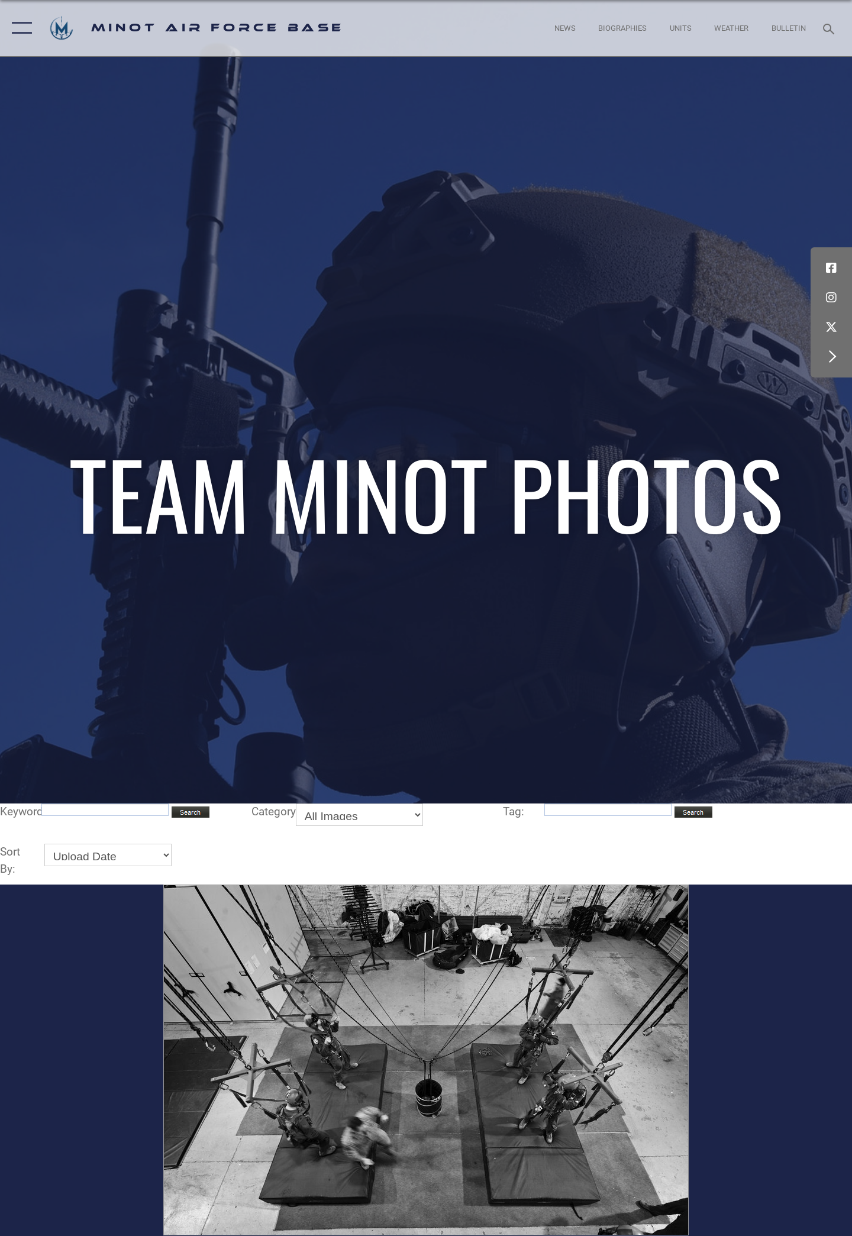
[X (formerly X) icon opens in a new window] (831, 327)
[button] (19, 28)
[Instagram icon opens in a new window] (831, 297)
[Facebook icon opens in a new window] (831, 268)
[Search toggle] (830, 28)
